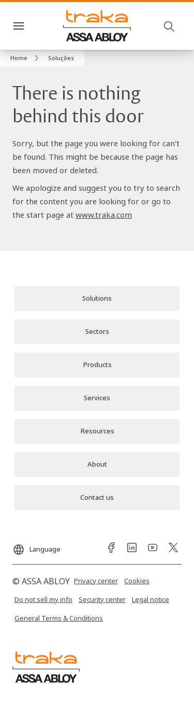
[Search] (170, 26)
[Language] (36, 546)
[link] (26, 58)
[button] (61, 58)
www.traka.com (104, 214)
